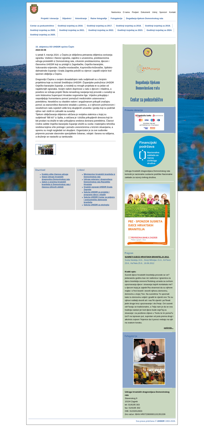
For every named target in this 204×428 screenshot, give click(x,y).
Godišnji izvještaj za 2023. (130, 30)
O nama (126, 12)
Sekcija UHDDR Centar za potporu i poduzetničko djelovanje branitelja (99, 199)
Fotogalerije (116, 18)
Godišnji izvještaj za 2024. (159, 30)
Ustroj (154, 12)
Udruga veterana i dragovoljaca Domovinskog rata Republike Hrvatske (98, 182)
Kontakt (172, 12)
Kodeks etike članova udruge (55, 174)
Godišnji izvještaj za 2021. (72, 30)
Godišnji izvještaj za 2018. (129, 26)
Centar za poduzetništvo (42, 26)
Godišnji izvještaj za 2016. (70, 26)
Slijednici (66, 18)
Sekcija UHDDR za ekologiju (96, 205)
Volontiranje (81, 18)
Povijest (135, 12)
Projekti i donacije (49, 18)
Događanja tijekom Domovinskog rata (144, 18)
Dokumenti (145, 12)
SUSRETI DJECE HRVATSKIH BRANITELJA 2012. (147, 257)
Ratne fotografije (99, 18)
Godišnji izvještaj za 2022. (101, 30)
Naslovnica (116, 12)
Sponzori (163, 12)
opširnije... (168, 328)
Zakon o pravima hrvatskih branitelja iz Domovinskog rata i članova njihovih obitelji (56, 184)
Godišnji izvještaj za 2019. (158, 26)
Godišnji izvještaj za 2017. (99, 26)
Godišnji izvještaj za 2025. (43, 34)
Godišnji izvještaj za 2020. (43, 30)
